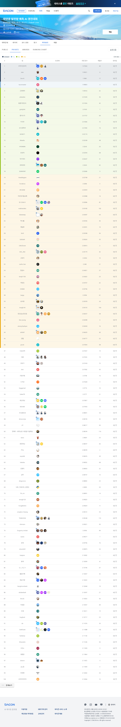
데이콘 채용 (58, 714)
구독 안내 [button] (97, 11)
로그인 (107, 11)
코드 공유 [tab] (25, 42)
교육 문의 (41, 714)
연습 (110, 32)
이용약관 (24, 709)
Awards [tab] (26, 50)
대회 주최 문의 (42, 709)
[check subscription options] (85, 3)
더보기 (56, 11)
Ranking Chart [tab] (40, 50)
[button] (89, 11)
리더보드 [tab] (45, 42)
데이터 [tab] (15, 42)
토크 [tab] (35, 42)
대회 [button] (40, 11)
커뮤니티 (31, 11)
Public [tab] (5, 50)
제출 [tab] (55, 42)
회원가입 (115, 11)
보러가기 (80, 3)
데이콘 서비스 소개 (61, 709)
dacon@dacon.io (93, 718)
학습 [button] (48, 11)
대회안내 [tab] (5, 42)
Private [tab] (15, 50)
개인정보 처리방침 (27, 714)
